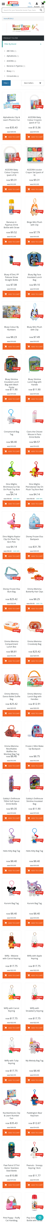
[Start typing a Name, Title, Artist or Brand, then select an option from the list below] (20, 10)
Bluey (11, 71)
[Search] (41, 10)
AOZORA (11, 61)
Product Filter (10, 38)
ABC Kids (11, 51)
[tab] (23, 44)
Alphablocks (13, 56)
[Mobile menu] (3, 4)
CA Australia (13, 76)
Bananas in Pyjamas (16, 66)
